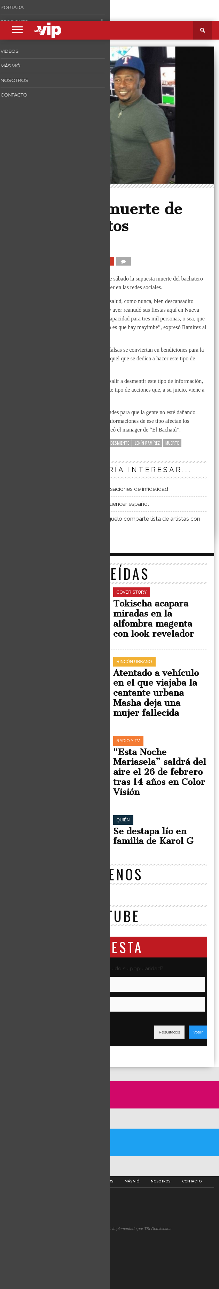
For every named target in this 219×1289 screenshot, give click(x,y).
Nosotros (160, 1181)
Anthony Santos (89, 443)
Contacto (192, 1181)
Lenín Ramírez (147, 443)
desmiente (119, 443)
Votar (198, 1032)
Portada (25, 1181)
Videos (106, 1181)
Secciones (55, 1181)
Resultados (169, 1032)
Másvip (27, 244)
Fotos (82, 1181)
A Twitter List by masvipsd (24, 1166)
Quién (23, 196)
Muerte (172, 443)
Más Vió (132, 1181)
